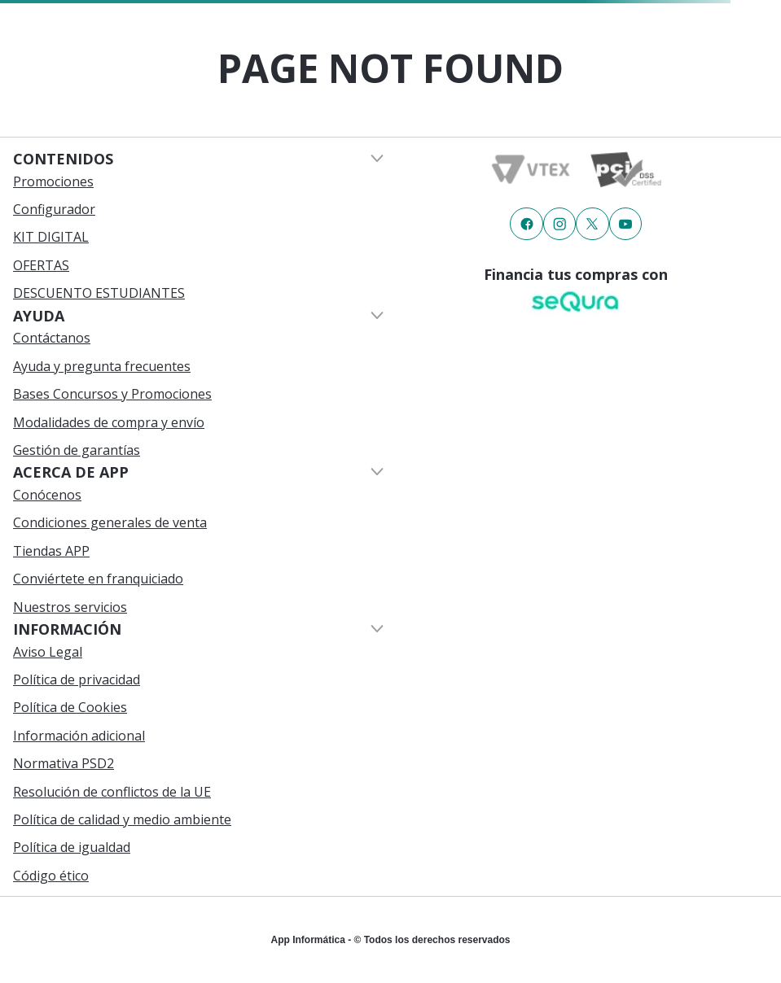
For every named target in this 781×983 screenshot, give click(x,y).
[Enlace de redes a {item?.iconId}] (526, 224)
